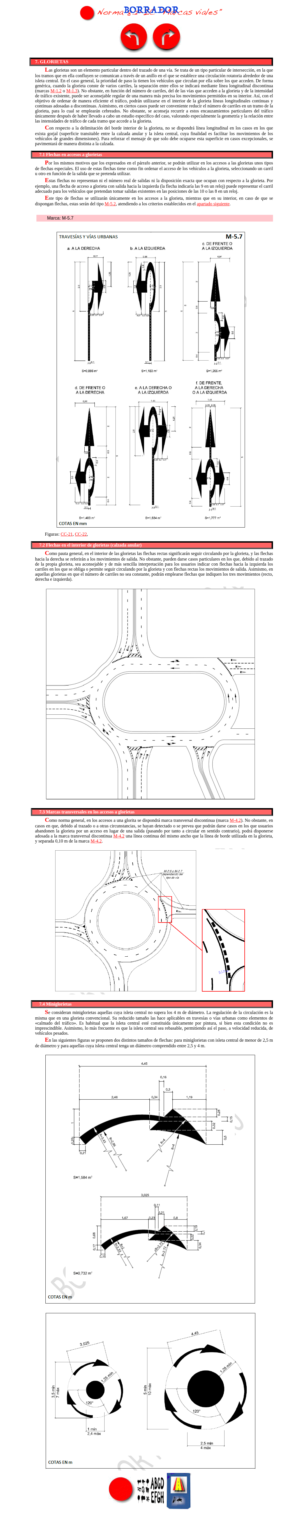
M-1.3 (71, 90)
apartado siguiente (213, 203)
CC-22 (81, 534)
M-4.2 (235, 820)
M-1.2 (56, 90)
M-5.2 (110, 203)
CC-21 (67, 534)
